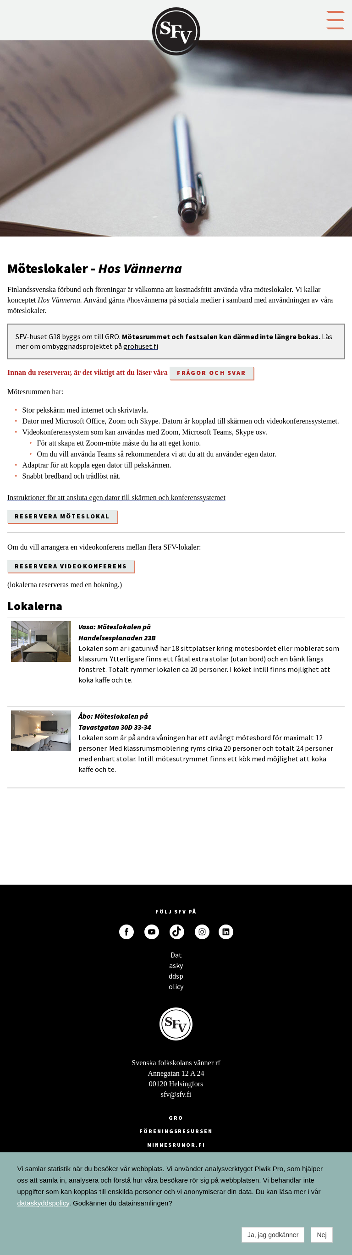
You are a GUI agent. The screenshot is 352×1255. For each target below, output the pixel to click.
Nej (321, 1234)
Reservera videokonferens (71, 566)
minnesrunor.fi (176, 1144)
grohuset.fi (140, 346)
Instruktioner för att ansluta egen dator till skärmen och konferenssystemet (116, 497)
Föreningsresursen (176, 1131)
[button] (335, 19)
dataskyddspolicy (43, 1203)
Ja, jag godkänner (273, 1234)
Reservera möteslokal (62, 516)
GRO (176, 1117)
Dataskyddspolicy (176, 957)
